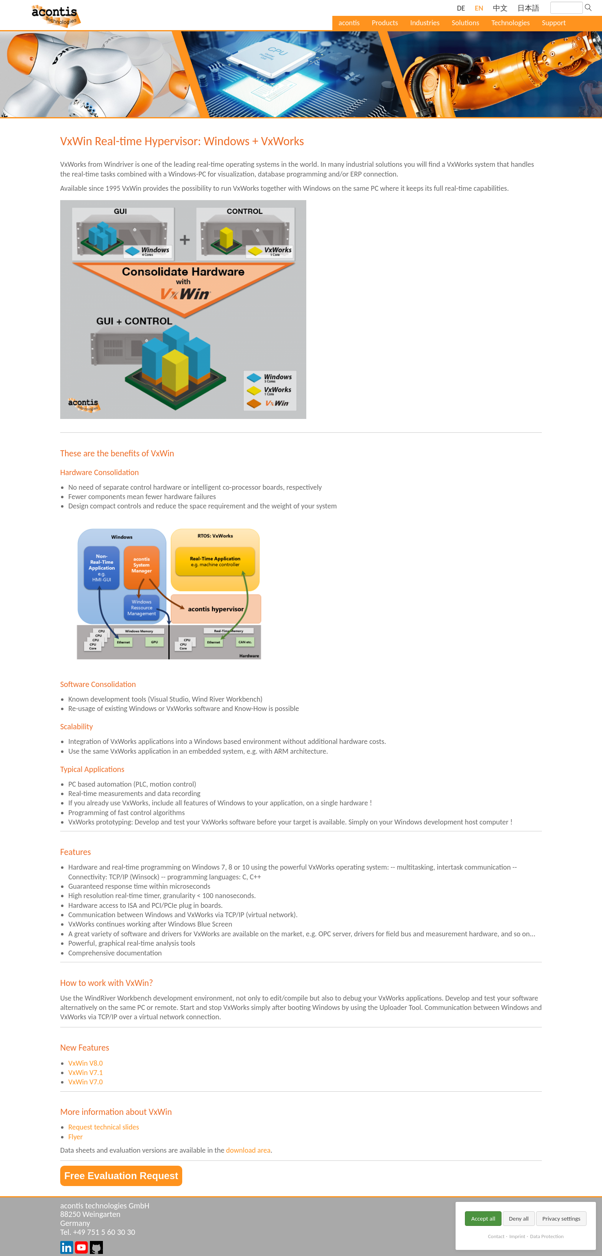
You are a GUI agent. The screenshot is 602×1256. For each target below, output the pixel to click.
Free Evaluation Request (121, 1175)
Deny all (519, 1218)
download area (248, 1150)
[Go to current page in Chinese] (500, 8)
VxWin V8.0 (85, 1063)
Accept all (483, 1218)
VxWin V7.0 (85, 1081)
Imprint (517, 1236)
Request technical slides (103, 1127)
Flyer (75, 1136)
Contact (496, 1236)
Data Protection (546, 1236)
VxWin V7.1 (85, 1072)
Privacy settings (561, 1218)
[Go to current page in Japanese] (528, 8)
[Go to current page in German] (461, 8)
